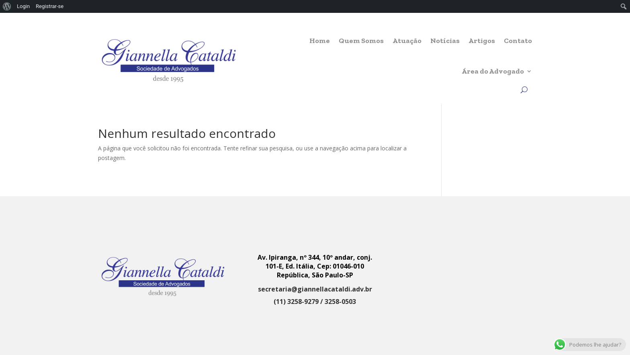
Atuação (407, 40)
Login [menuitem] (23, 6)
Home (319, 40)
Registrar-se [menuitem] (49, 6)
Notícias (445, 40)
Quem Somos (361, 40)
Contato (518, 40)
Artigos (481, 40)
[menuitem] (7, 6)
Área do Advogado (493, 71)
